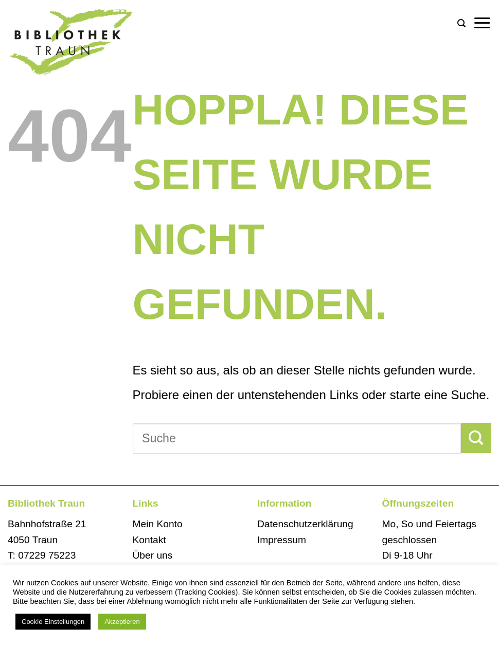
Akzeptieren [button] (122, 621)
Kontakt (149, 539)
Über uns (153, 555)
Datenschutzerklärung (305, 523)
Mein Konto (158, 523)
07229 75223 (47, 555)
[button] (461, 23)
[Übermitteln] (476, 438)
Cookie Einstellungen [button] (53, 621)
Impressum (281, 539)
